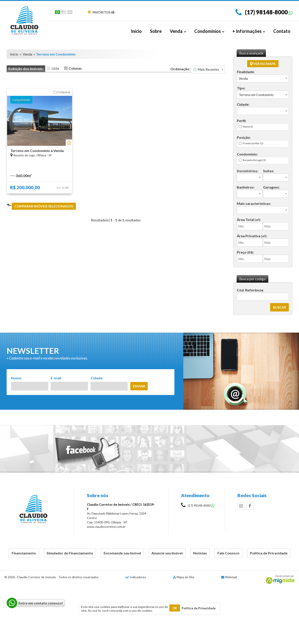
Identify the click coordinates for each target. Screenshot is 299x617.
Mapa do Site (185, 577)
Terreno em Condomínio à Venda (37, 150)
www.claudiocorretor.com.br (106, 526)
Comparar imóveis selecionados (44, 206)
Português (57, 13)
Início (136, 31)
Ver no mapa (263, 64)
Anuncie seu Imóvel (167, 553)
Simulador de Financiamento (70, 553)
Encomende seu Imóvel (122, 553)
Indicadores (135, 577)
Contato (281, 31)
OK (174, 608)
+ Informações (248, 31)
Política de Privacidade (269, 553)
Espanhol (70, 13)
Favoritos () (100, 12)
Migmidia (279, 579)
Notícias (200, 553)
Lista (55, 68)
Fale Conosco (228, 553)
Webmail (231, 577)
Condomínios (209, 31)
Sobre (156, 31)
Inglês (63, 13)
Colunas (75, 68)
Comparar (62, 92)
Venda (178, 31)
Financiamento (24, 553)
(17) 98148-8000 (266, 12)
